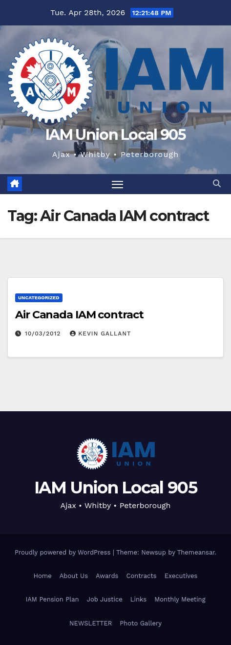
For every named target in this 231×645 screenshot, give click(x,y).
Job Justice (105, 599)
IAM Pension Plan (52, 599)
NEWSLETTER (90, 623)
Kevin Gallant (100, 333)
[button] (217, 183)
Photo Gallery (141, 623)
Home (43, 575)
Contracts (141, 575)
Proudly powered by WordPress (64, 552)
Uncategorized (39, 297)
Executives (181, 575)
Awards (107, 575)
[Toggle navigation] (117, 184)
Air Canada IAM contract (79, 314)
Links (138, 599)
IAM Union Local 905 (115, 135)
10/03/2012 (44, 333)
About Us (74, 575)
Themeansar (196, 552)
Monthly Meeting (179, 599)
